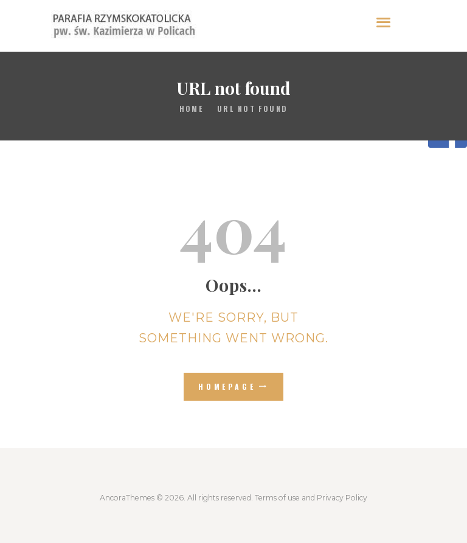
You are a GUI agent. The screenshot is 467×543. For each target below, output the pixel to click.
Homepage (227, 386)
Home (191, 108)
